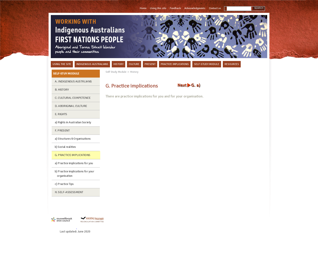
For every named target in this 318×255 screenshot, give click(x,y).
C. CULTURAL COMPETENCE (73, 98)
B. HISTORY (62, 89)
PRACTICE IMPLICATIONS (175, 64)
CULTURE (134, 64)
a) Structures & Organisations (73, 139)
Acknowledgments (194, 8)
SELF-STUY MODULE (66, 73)
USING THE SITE (62, 64)
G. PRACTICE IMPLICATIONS (72, 155)
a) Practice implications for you (74, 163)
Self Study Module (116, 72)
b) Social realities (65, 147)
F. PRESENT (62, 130)
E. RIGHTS (61, 114)
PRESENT (150, 64)
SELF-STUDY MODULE (206, 64)
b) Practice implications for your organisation (74, 173)
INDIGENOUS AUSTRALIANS (92, 64)
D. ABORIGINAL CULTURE (71, 106)
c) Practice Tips (64, 184)
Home (143, 8)
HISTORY (118, 64)
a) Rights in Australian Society (73, 122)
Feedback (175, 8)
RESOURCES (232, 64)
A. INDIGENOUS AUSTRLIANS (73, 81)
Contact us (215, 8)
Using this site (158, 8)
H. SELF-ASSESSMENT (69, 192)
